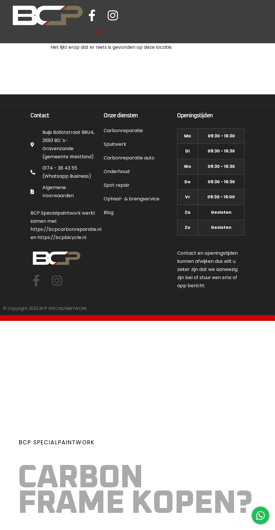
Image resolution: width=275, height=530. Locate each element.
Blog (109, 211)
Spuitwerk (115, 143)
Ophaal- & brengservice (131, 198)
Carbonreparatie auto (129, 157)
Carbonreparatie (123, 129)
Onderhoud (117, 170)
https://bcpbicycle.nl (61, 236)
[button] (99, 30)
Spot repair (117, 184)
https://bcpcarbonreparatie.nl (65, 228)
